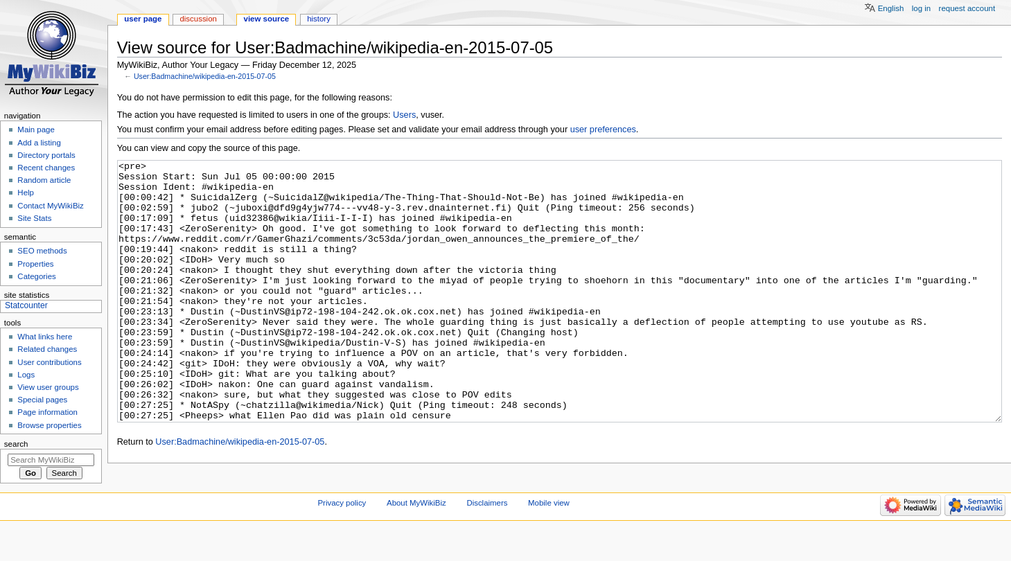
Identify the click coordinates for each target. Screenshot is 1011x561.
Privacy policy (342, 535)
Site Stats (34, 218)
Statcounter (26, 305)
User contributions (49, 362)
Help (25, 192)
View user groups (47, 387)
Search (16, 444)
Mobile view (549, 535)
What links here (44, 336)
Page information (47, 412)
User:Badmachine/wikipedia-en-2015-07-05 (205, 76)
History (319, 19)
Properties (35, 264)
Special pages (42, 399)
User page (142, 19)
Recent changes (46, 167)
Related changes (47, 349)
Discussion (197, 19)
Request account (967, 8)
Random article (44, 180)
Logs (26, 375)
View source (267, 19)
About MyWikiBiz (416, 535)
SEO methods (42, 251)
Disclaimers (486, 535)
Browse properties (49, 425)
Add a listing (38, 143)
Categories (36, 276)
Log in (921, 8)
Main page (36, 129)
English (891, 8)
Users (404, 115)
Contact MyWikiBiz (50, 206)
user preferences (603, 129)
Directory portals (46, 155)
